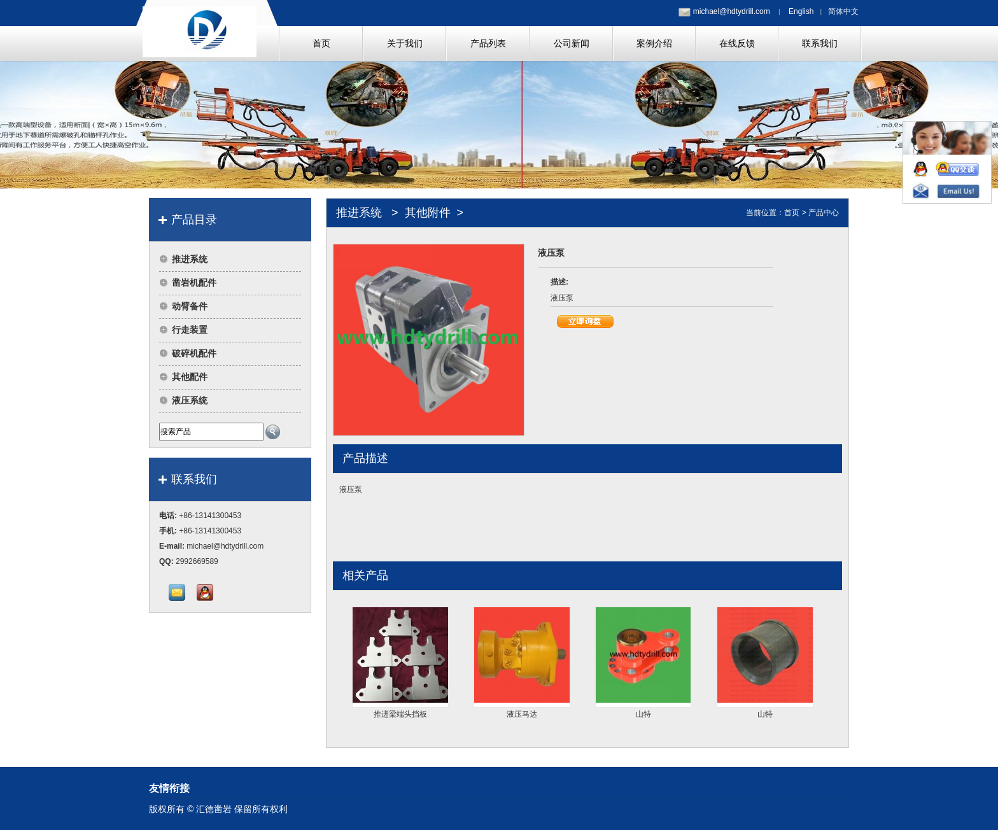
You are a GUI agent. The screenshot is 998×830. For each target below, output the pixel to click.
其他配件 (189, 377)
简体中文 (843, 11)
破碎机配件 (194, 353)
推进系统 (189, 259)
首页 (791, 212)
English (801, 11)
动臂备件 (189, 306)
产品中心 (823, 212)
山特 (643, 714)
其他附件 (428, 212)
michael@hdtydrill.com (731, 11)
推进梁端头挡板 (400, 714)
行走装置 (189, 330)
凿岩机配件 (194, 283)
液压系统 (189, 400)
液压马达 (522, 714)
